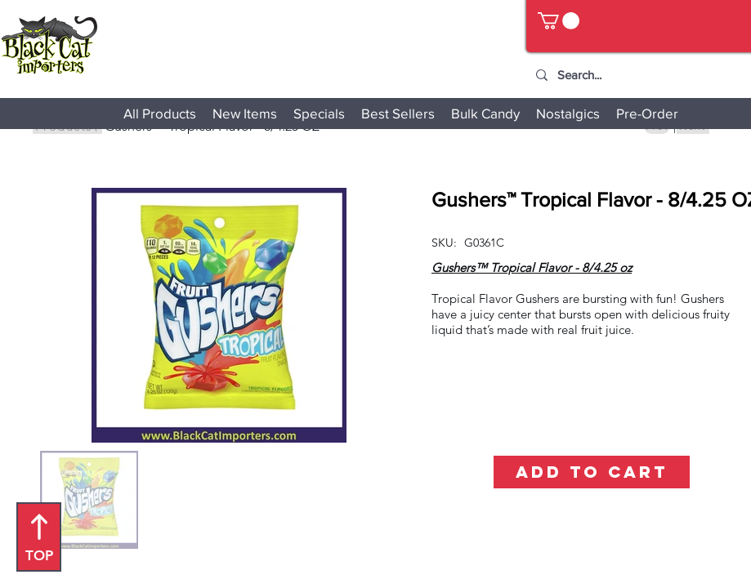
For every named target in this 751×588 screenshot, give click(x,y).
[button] (558, 20)
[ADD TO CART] (592, 472)
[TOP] (38, 537)
